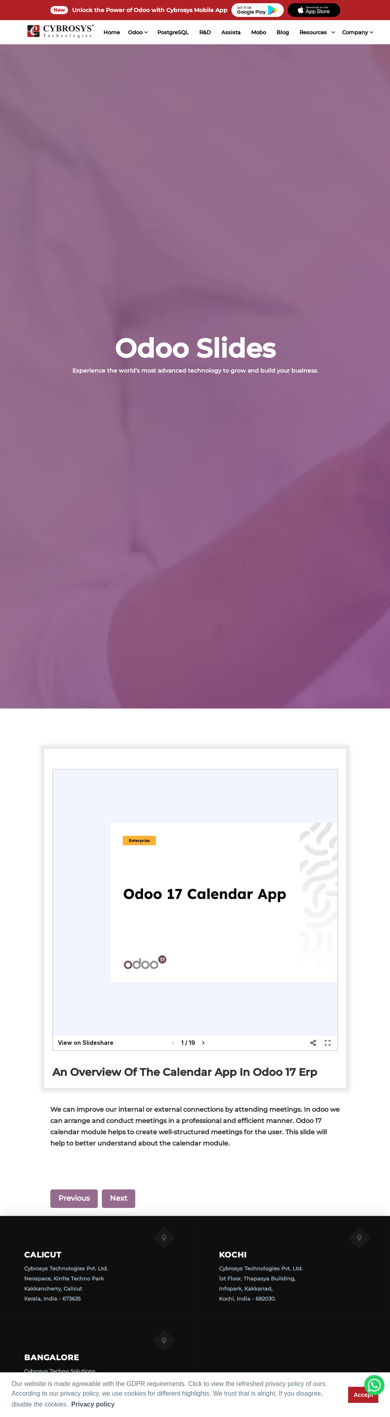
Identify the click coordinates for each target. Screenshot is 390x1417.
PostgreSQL (166, 32)
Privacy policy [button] (93, 1404)
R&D (198, 32)
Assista (224, 32)
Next (118, 1198)
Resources (306, 32)
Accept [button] (363, 1395)
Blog (276, 32)
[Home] (57, 32)
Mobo (251, 32)
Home (105, 32)
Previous (74, 1198)
